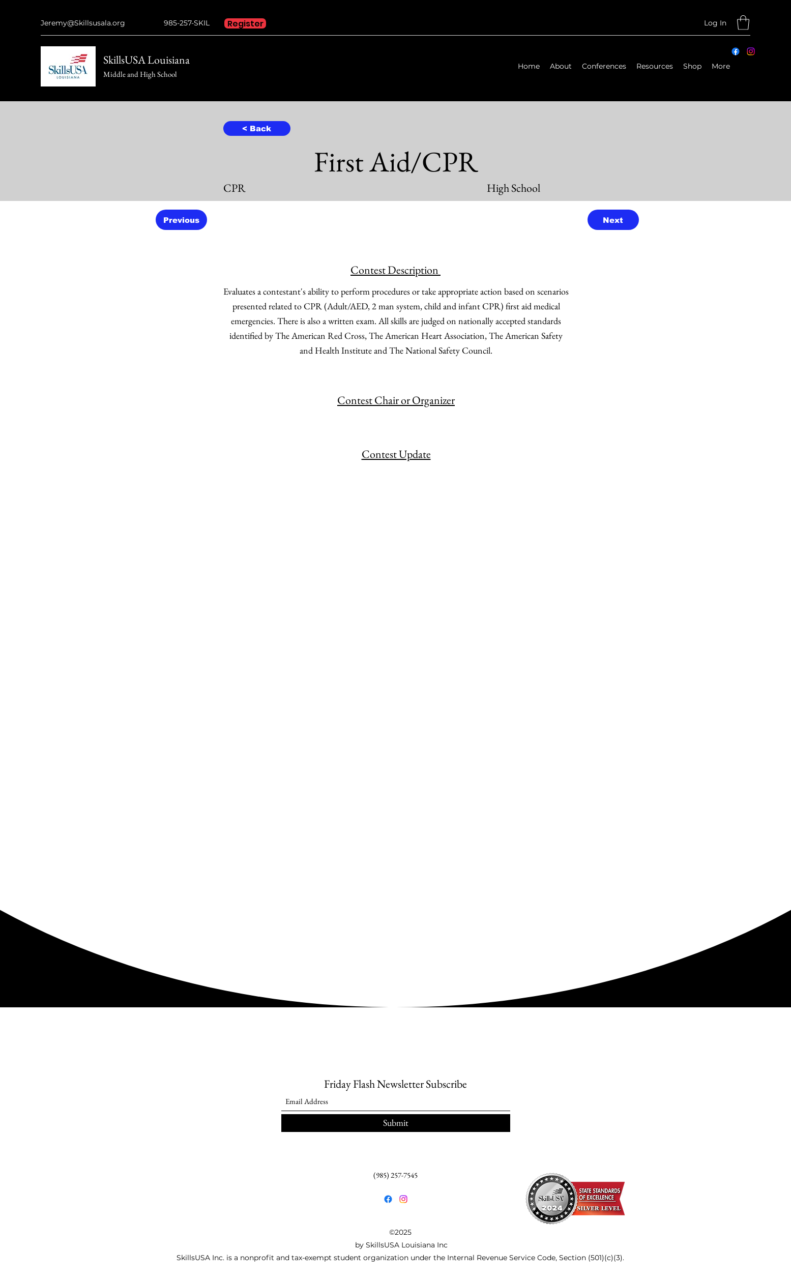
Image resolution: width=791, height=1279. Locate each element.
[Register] (245, 23)
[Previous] (181, 220)
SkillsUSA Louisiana (146, 59)
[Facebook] (735, 51)
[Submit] (395, 1123)
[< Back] (256, 128)
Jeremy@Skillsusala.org (83, 22)
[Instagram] (751, 51)
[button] (743, 22)
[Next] (613, 220)
